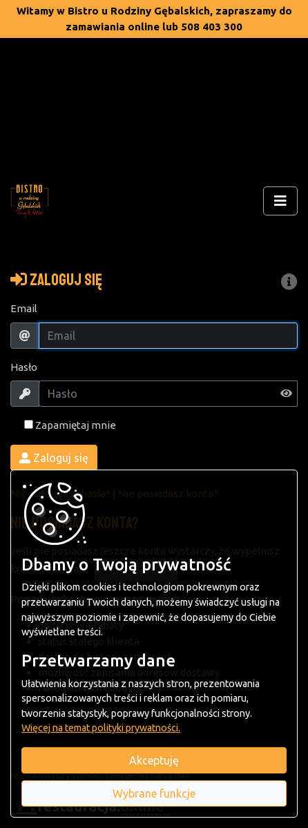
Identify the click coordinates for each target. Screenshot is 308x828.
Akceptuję (154, 760)
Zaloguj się (53, 458)
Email (23, 308)
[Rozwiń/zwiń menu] (280, 200)
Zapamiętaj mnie (70, 425)
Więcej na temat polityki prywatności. (100, 727)
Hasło (23, 367)
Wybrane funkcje (154, 793)
